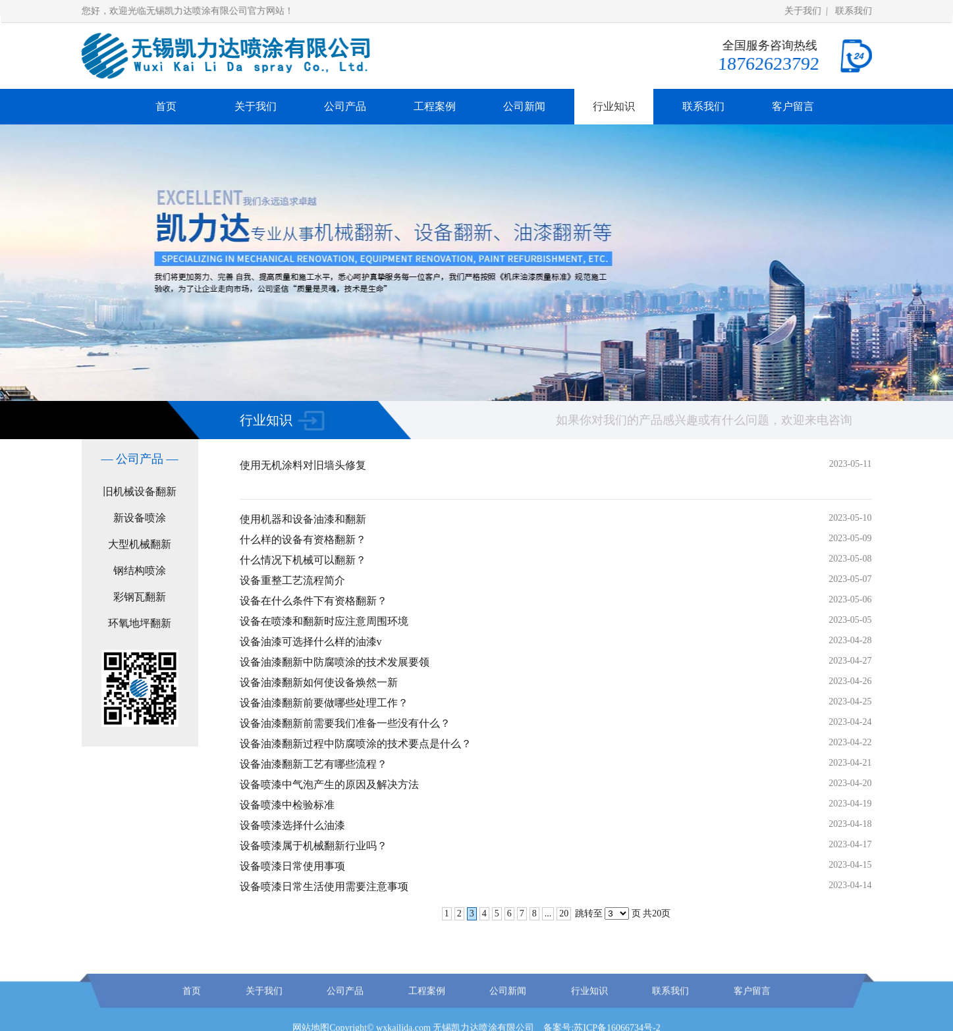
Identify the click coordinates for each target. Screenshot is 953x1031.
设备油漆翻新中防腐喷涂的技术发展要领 (334, 662)
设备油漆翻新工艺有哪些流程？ (313, 764)
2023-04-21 (850, 763)
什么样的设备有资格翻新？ (303, 539)
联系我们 (853, 11)
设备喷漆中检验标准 (287, 804)
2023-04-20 (850, 783)
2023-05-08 (850, 559)
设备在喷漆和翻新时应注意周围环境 (324, 621)
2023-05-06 (850, 599)
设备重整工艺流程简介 (292, 580)
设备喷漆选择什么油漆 (292, 825)
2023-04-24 (850, 722)
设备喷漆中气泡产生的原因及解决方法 (329, 784)
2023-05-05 (850, 620)
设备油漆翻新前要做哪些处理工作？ (324, 702)
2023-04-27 (850, 661)
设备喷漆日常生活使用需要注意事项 (324, 886)
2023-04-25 (850, 701)
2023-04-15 (850, 865)
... (548, 913)
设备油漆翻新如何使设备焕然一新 (319, 682)
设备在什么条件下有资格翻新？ (313, 600)
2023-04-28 (850, 640)
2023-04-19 (850, 803)
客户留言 (793, 106)
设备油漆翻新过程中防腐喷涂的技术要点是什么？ (356, 743)
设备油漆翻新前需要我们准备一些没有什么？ (345, 723)
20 (563, 913)
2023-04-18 (850, 824)
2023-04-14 (850, 885)
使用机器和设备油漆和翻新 (303, 519)
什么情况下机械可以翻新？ (303, 560)
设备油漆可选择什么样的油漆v (311, 641)
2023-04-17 (850, 844)
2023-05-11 (850, 464)
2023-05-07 (850, 579)
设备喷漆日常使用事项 (292, 866)
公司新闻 (524, 106)
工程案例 (435, 106)
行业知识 (614, 106)
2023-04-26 (850, 681)
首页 (166, 106)
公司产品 (345, 106)
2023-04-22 (850, 742)
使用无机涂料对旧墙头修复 (303, 465)
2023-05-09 (850, 538)
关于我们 (803, 11)
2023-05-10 (850, 518)
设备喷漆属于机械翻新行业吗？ (313, 845)
